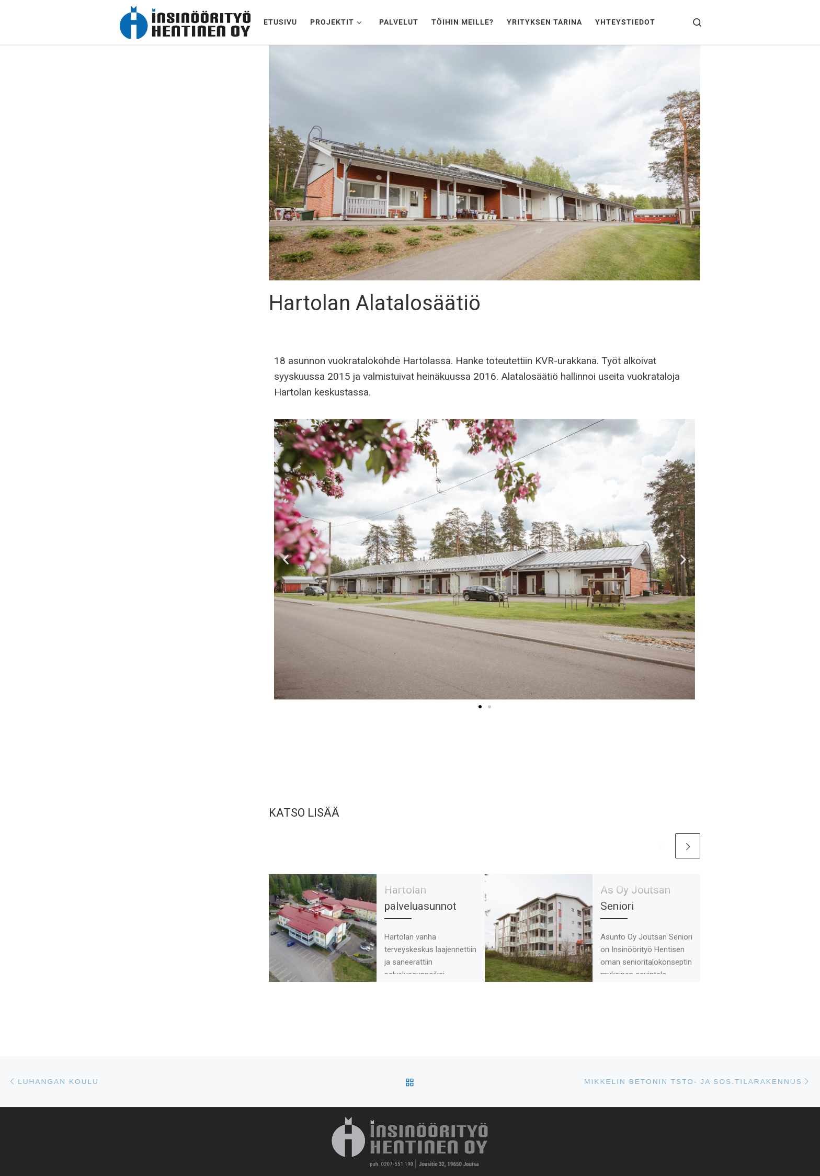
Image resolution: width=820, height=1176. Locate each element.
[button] (285, 559)
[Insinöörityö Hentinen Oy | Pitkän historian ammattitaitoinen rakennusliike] (185, 20)
